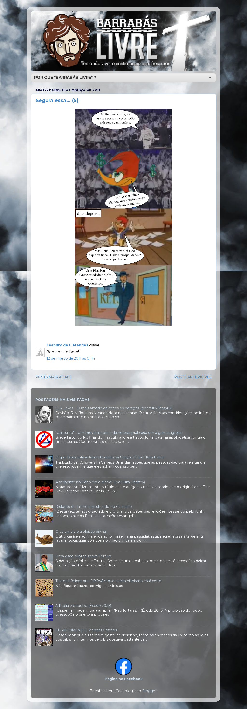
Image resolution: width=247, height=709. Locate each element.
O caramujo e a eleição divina (80, 531)
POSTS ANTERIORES (193, 377)
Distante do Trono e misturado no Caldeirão (93, 506)
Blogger (149, 691)
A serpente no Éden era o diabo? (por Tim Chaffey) (100, 482)
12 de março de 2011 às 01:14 (71, 358)
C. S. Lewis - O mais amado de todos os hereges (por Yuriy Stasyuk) (113, 408)
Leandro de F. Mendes (67, 345)
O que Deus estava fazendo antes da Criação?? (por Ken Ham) (109, 457)
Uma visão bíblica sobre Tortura (83, 556)
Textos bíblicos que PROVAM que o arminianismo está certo (108, 581)
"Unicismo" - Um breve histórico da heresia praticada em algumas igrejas (118, 432)
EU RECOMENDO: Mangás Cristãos (86, 630)
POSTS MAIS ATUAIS (53, 377)
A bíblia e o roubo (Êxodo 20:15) (83, 605)
